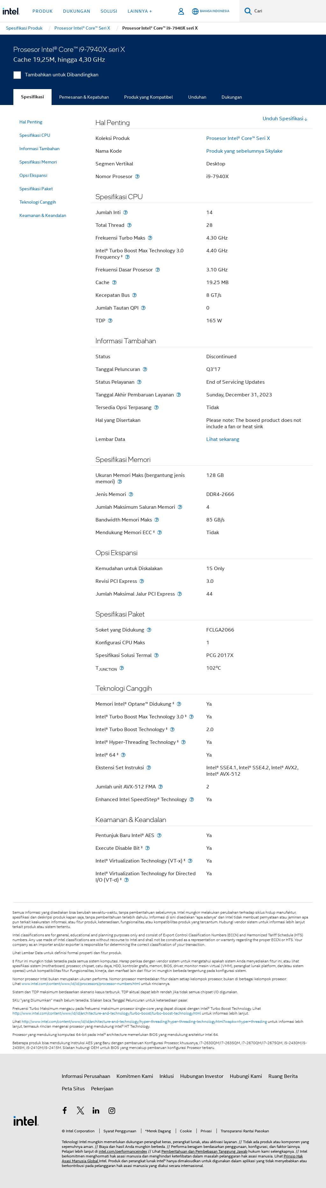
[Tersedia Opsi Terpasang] (156, 407)
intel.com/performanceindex (123, 1151)
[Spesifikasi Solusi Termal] (156, 655)
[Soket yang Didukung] (148, 629)
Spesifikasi (32, 97)
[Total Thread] (129, 225)
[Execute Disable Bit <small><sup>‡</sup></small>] (147, 848)
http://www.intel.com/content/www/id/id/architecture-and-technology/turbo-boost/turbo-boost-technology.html (106, 1013)
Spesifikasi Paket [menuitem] (36, 189)
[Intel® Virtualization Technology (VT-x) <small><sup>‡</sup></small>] (190, 860)
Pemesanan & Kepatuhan (84, 97)
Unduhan (197, 97)
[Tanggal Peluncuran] (144, 369)
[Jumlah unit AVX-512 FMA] (160, 786)
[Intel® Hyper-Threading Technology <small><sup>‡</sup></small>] (183, 742)
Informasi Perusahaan (86, 1076)
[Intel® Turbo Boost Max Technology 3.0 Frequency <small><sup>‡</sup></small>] (127, 257)
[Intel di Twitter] (80, 1111)
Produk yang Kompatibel (148, 97)
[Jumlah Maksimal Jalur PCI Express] (179, 594)
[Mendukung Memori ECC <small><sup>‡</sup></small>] (159, 532)
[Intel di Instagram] (112, 1111)
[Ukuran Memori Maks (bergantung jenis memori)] (119, 481)
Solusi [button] (109, 11)
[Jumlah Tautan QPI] (143, 308)
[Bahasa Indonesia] (210, 11)
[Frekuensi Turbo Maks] (149, 238)
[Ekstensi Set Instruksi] (148, 767)
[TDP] (110, 320)
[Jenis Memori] (130, 494)
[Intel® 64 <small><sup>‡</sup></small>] (123, 755)
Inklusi (166, 1076)
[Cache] (114, 282)
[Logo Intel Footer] (26, 1120)
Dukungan (232, 97)
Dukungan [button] (76, 11)
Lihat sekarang (222, 439)
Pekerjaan (102, 1089)
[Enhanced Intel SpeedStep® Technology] (191, 799)
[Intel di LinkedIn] (96, 1111)
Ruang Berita (283, 1076)
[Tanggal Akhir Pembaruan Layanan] (178, 394)
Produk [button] (42, 11)
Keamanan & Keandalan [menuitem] (42, 215)
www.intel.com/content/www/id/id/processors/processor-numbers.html (81, 983)
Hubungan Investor (201, 1076)
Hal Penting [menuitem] (30, 122)
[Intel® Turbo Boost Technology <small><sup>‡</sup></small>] (172, 729)
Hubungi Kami (246, 1076)
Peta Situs (73, 1089)
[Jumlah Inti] (125, 212)
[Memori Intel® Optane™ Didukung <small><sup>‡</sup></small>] (178, 704)
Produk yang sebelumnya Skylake (244, 151)
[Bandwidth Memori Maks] (156, 519)
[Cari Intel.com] (289, 11)
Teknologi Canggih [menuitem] (37, 202)
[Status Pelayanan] (139, 382)
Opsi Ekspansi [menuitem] (33, 175)
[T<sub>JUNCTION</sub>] (121, 668)
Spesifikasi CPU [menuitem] (34, 135)
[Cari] (248, 11)
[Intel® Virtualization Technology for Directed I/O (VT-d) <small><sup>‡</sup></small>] (126, 880)
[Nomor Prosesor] (137, 176)
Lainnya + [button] (140, 11)
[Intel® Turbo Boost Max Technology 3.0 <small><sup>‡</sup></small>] (191, 716)
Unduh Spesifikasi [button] (285, 118)
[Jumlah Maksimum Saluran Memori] (179, 507)
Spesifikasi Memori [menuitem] (38, 162)
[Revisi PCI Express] (141, 581)
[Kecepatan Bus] (134, 295)
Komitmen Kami (135, 1076)
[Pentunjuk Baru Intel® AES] (159, 835)
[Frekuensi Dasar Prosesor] (157, 269)
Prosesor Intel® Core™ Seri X (238, 138)
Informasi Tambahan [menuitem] (39, 148)
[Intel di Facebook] (64, 1111)
